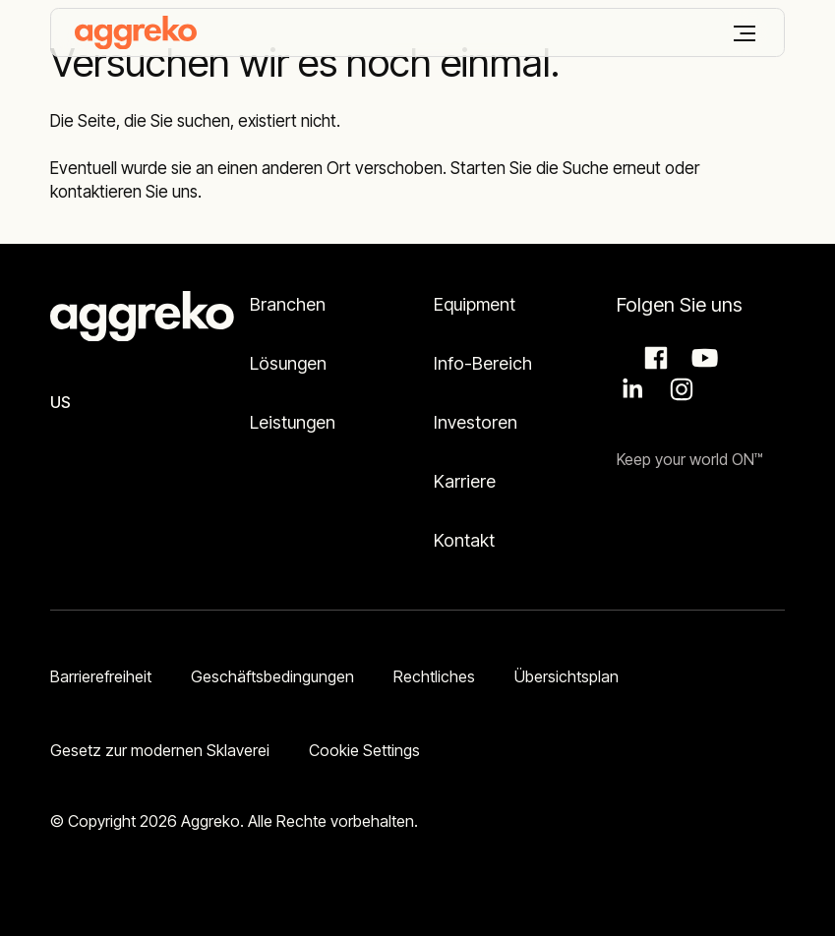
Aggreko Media (702, 358)
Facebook (653, 358)
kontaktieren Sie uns (124, 192)
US (60, 402)
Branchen (288, 304)
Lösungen (288, 363)
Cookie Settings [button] (364, 750)
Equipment (474, 304)
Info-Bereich (483, 363)
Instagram (678, 389)
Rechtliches (434, 676)
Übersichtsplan (566, 676)
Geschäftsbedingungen (272, 676)
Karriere (465, 481)
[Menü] (744, 33)
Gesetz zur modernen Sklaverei (159, 750)
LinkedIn (629, 389)
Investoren (475, 422)
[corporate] (136, 32)
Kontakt (464, 540)
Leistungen (292, 422)
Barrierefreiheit (100, 676)
